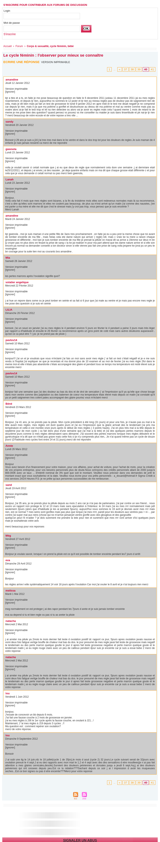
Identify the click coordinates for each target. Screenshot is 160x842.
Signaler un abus (79, 840)
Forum (18, 46)
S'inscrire (9, 34)
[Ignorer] (10, 91)
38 (134, 69)
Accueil (7, 46)
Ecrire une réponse (22, 61)
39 (140, 69)
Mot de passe (12, 22)
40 (146, 69)
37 (128, 69)
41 (152, 69)
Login (7, 10)
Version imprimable (56, 61)
